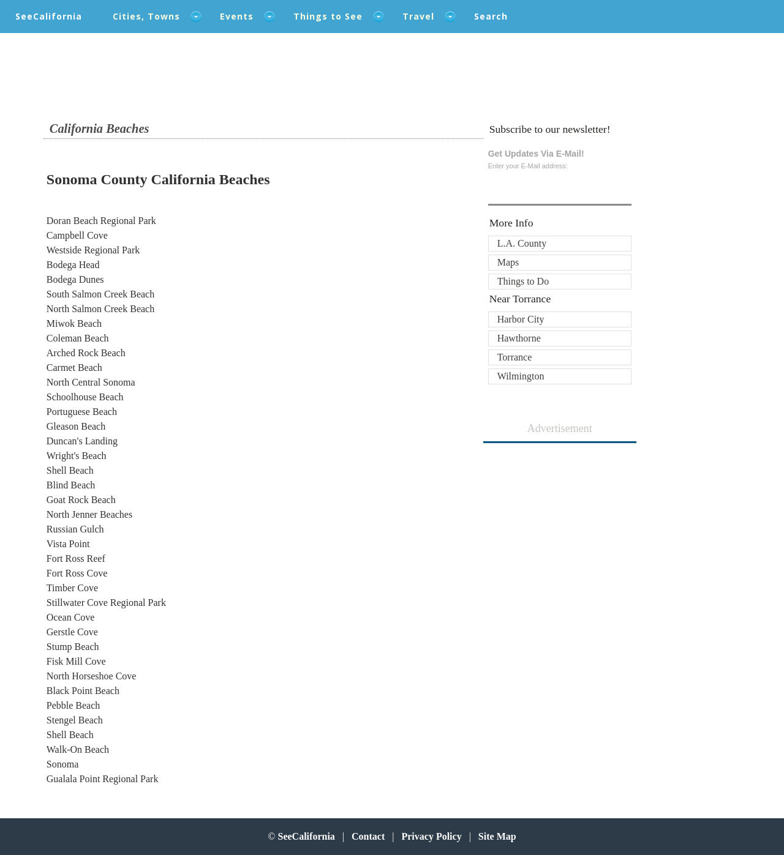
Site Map (497, 836)
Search (491, 16)
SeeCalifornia (48, 16)
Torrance (514, 357)
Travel (418, 16)
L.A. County (521, 243)
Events (237, 16)
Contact (368, 836)
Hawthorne (519, 338)
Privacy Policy (431, 836)
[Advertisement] (560, 522)
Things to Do (523, 281)
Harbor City (521, 319)
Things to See (328, 16)
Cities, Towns (146, 16)
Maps (508, 262)
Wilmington (521, 376)
